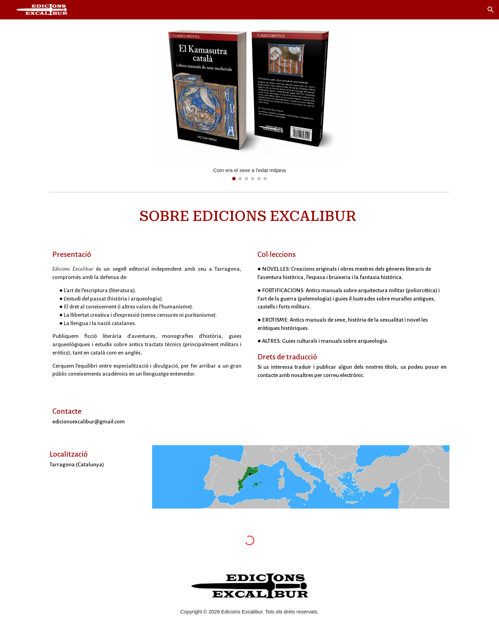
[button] (490, 9)
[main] (249, 216)
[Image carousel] (249, 104)
